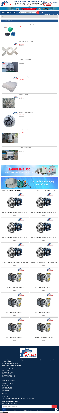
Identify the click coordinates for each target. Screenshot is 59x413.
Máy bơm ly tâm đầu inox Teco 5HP (15, 337)
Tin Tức (3, 391)
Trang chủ (3, 190)
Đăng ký (54, 406)
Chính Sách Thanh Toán (7, 372)
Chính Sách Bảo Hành (7, 373)
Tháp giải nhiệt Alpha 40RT (25, 147)
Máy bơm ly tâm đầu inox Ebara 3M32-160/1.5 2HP (15, 212)
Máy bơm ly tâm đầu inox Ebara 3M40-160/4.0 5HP (44, 237)
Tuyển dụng (55, 2)
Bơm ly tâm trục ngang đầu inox (14, 190)
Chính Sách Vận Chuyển (7, 370)
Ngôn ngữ (47, 14)
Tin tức (49, 2)
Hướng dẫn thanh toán (7, 388)
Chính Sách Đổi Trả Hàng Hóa (8, 375)
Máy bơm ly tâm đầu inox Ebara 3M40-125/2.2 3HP (44, 212)
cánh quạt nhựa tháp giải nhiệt (26, 41)
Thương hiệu (47, 190)
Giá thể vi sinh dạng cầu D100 (26, 112)
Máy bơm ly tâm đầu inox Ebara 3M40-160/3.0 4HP (15, 237)
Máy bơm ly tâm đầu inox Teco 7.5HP (44, 337)
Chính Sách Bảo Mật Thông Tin (9, 376)
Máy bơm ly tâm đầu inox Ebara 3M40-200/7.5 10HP (44, 262)
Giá (55, 190)
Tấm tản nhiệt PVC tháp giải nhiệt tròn (27, 24)
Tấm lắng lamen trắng (24, 76)
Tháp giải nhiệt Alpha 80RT (25, 59)
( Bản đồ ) (8, 361)
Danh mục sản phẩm (6, 12)
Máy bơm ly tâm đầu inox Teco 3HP (44, 312)
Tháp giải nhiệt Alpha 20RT (25, 129)
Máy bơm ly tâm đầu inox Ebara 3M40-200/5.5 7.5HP (15, 262)
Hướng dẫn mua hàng (7, 387)
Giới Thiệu (4, 393)
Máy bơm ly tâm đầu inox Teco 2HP (15, 312)
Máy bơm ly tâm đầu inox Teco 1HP (44, 287)
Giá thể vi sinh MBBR (24, 94)
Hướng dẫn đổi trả (6, 390)
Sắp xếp (39, 190)
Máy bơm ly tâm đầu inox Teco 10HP (15, 287)
